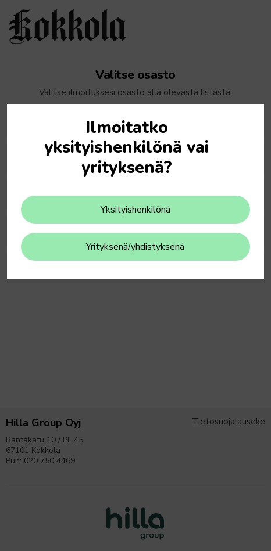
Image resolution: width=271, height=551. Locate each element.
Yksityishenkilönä (135, 209)
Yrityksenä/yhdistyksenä (135, 246)
